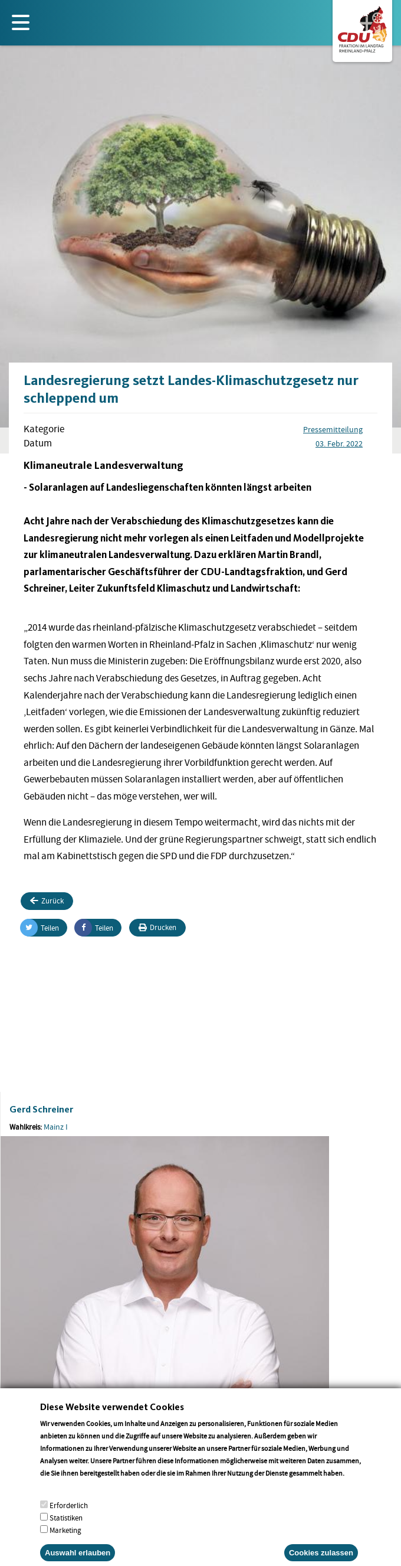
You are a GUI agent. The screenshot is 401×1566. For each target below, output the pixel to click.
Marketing (65, 1542)
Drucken (157, 927)
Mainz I (56, 1126)
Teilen (40, 928)
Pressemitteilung (333, 429)
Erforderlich (69, 1517)
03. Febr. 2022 (339, 443)
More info (55, 1497)
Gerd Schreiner (41, 1109)
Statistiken (66, 1530)
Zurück (47, 901)
